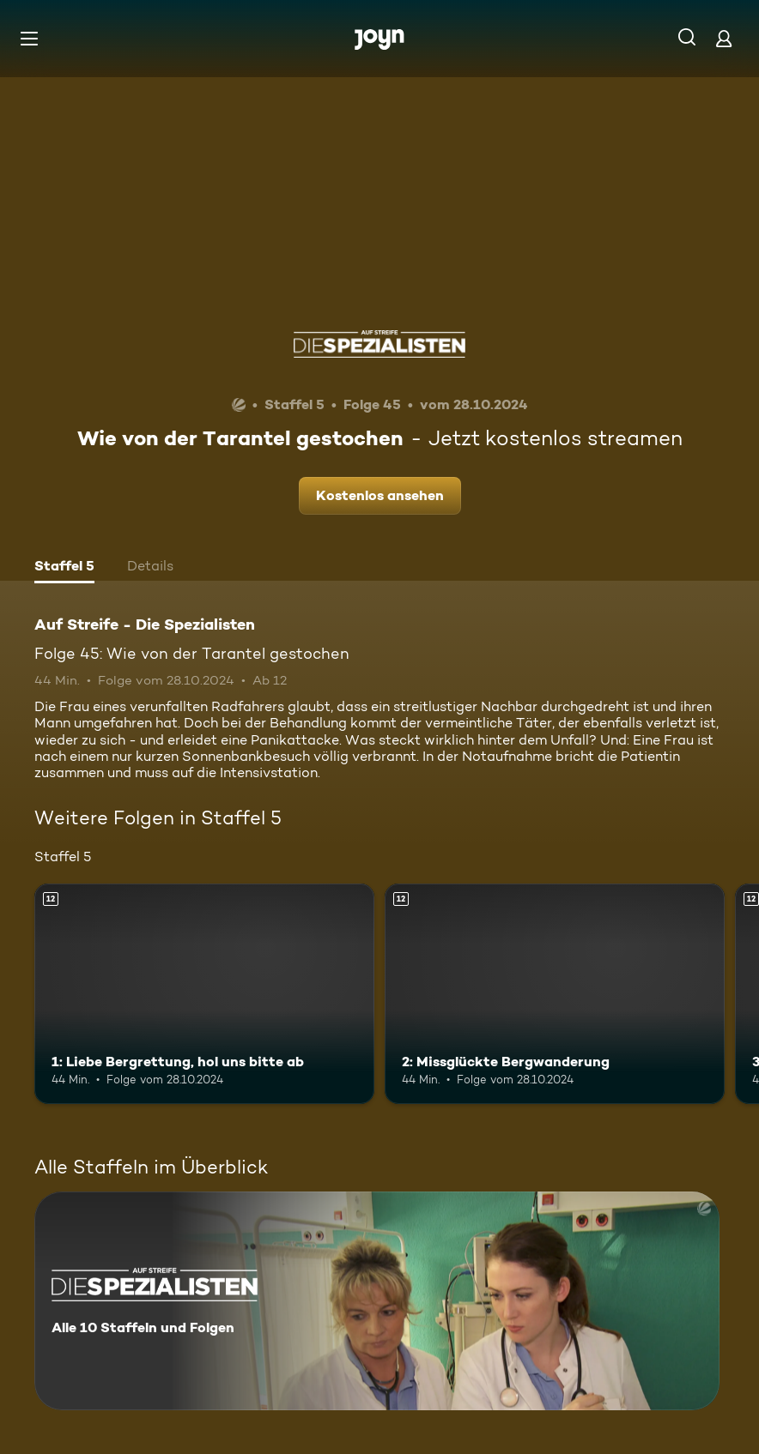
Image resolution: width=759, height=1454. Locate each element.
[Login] (724, 38)
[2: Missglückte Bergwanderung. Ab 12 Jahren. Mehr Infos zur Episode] (555, 994)
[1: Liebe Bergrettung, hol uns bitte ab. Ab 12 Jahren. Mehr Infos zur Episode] (204, 994)
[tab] (64, 567)
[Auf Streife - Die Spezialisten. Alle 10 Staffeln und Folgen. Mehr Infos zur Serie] (377, 1301)
